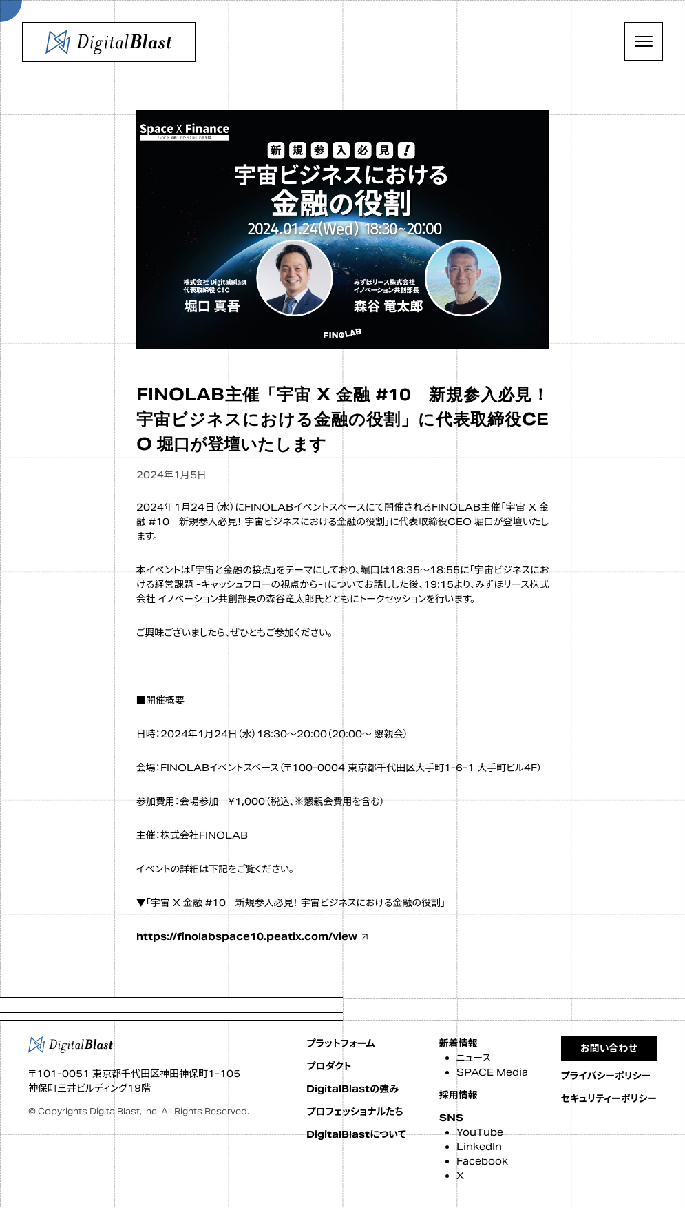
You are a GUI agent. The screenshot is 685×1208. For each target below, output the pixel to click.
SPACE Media (492, 1072)
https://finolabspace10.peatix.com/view (246, 936)
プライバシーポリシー (606, 1075)
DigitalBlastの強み (352, 1089)
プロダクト (328, 1066)
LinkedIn (479, 1146)
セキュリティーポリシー (609, 1098)
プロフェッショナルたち (354, 1111)
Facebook (482, 1161)
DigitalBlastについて (355, 1134)
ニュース (473, 1058)
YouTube (479, 1132)
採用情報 (458, 1095)
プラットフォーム (340, 1043)
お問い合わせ (608, 1048)
